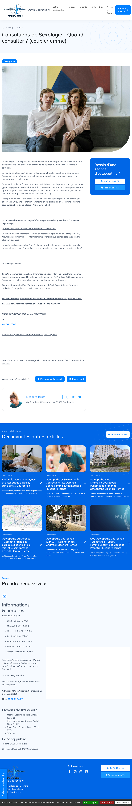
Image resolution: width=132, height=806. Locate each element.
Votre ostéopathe (58, 8)
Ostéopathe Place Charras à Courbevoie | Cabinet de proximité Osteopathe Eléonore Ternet (107, 484)
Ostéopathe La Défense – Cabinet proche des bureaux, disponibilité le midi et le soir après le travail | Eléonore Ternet (16, 545)
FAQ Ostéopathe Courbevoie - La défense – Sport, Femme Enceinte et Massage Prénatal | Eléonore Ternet (107, 543)
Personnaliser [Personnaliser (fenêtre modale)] (123, 802)
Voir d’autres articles (118, 434)
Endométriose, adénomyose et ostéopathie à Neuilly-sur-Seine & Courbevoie (19, 482)
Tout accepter (90, 802)
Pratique (71, 7)
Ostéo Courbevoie (27, 9)
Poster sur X (76, 379)
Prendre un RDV (123, 10)
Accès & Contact (110, 10)
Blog (101, 7)
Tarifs (93, 7)
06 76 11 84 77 (110, 181)
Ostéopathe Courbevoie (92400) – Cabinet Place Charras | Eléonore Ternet (61, 541)
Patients (83, 7)
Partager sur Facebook (50, 379)
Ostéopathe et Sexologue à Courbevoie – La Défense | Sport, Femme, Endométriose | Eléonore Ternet (63, 484)
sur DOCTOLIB (9, 324)
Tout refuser (107, 802)
